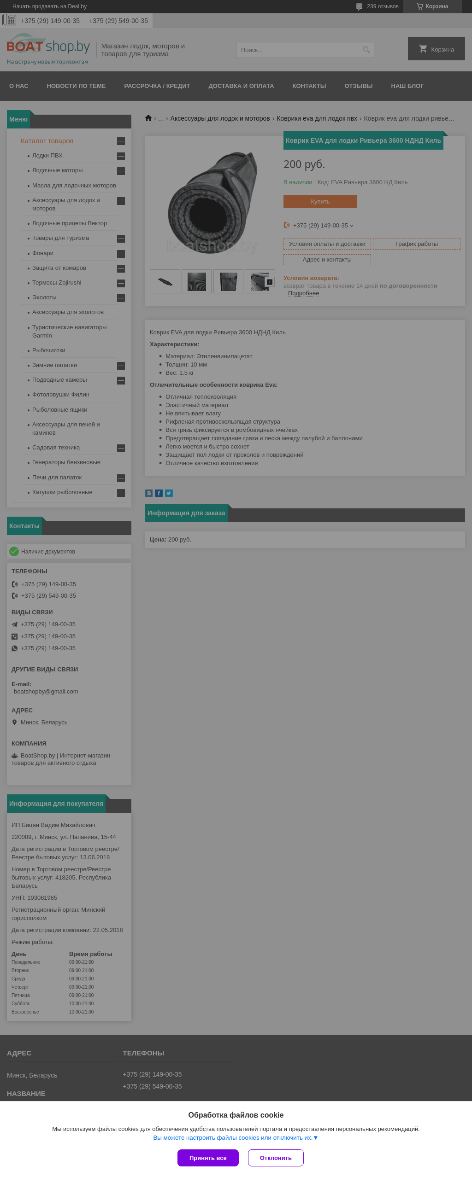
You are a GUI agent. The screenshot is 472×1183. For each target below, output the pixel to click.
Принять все (208, 1157)
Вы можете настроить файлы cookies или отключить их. (233, 1137)
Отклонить (276, 1157)
